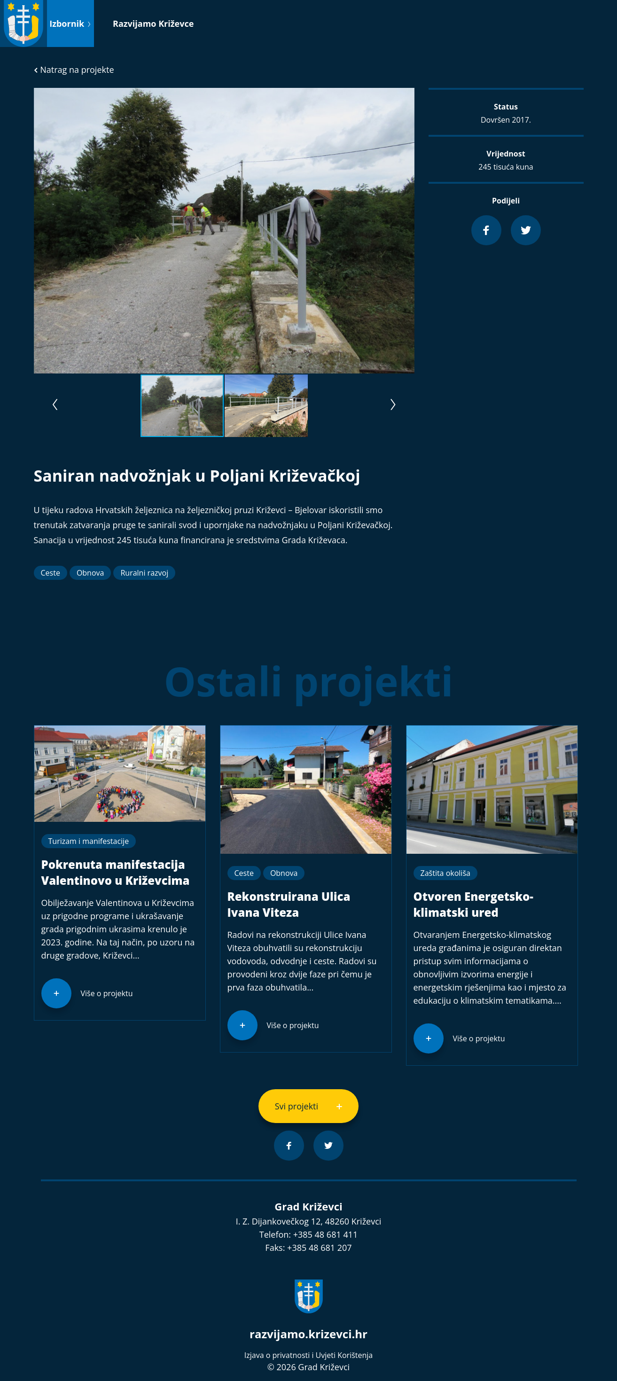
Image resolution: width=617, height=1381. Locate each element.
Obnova (90, 573)
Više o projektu (107, 993)
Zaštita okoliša (445, 873)
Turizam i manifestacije (88, 841)
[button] (406, 96)
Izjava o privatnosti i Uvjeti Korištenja (308, 1355)
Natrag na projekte (74, 69)
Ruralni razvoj (144, 573)
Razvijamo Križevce (153, 23)
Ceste (50, 573)
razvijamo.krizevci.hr (308, 1334)
